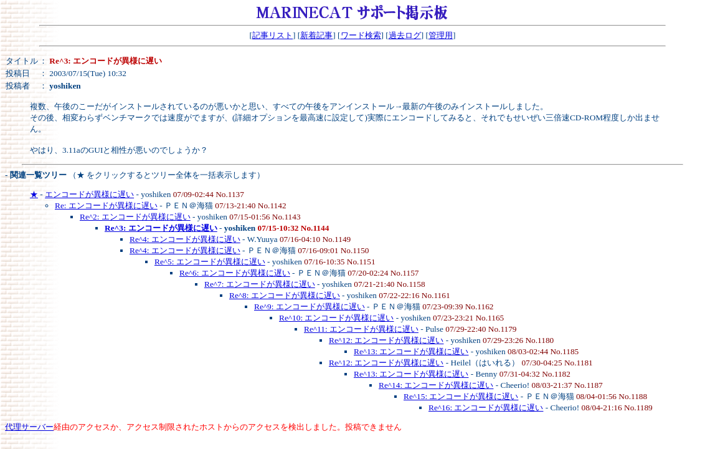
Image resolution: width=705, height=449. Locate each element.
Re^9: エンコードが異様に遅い (309, 306)
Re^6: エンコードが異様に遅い (234, 273)
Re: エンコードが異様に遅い (106, 205)
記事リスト (272, 35)
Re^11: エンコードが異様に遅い (361, 329)
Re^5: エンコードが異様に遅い (209, 261)
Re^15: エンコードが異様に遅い (461, 396)
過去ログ (405, 35)
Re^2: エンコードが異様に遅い (135, 216)
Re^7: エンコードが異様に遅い (259, 284)
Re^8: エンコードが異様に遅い (284, 295)
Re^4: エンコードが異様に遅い (185, 239)
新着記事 (316, 35)
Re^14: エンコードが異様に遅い (436, 385)
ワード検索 (361, 35)
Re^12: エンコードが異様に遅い (386, 340)
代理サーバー (29, 427)
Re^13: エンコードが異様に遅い (411, 351)
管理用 (440, 35)
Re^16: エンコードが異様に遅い (485, 407)
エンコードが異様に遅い (89, 194)
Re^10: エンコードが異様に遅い (336, 317)
